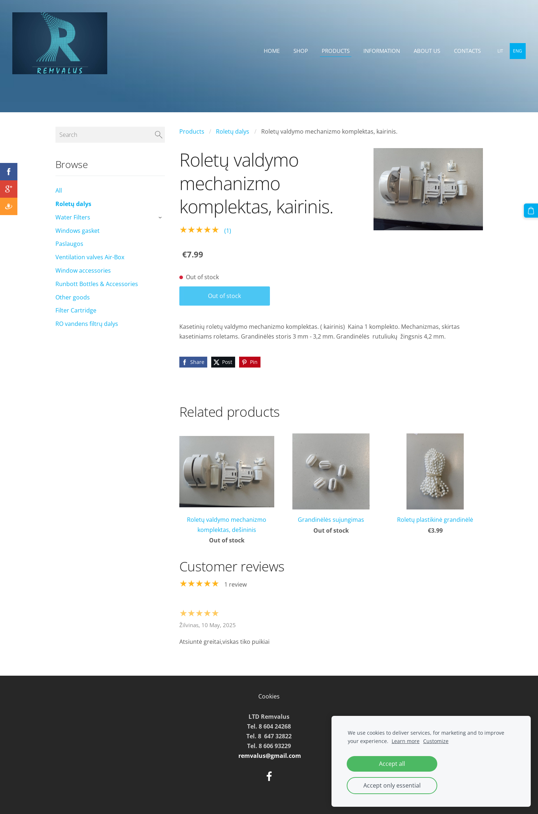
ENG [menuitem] (515, 51)
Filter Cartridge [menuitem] (75, 310)
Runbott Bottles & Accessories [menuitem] (96, 284)
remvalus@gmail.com (269, 756)
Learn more (406, 741)
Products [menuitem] (333, 50)
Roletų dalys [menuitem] (73, 204)
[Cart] (531, 210)
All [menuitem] (58, 190)
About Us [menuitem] (425, 50)
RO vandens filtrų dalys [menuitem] (86, 324)
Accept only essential (392, 785)
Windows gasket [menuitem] (77, 231)
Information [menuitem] (379, 50)
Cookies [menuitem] (269, 696)
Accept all (392, 764)
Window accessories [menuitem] (83, 270)
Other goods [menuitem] (72, 297)
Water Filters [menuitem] (72, 217)
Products (191, 131)
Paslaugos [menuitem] (69, 244)
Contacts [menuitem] (465, 50)
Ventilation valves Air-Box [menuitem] (89, 257)
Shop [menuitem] (298, 50)
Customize (436, 741)
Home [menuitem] (270, 50)
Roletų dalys (232, 131)
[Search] (110, 135)
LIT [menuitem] (498, 51)
